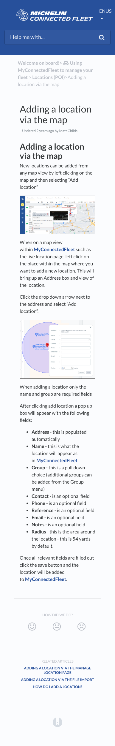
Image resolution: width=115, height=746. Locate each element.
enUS (105, 11)
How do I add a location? (57, 687)
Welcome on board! (39, 63)
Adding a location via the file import (57, 679)
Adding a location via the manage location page (57, 670)
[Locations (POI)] (48, 77)
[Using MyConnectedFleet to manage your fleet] (55, 70)
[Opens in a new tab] (57, 722)
